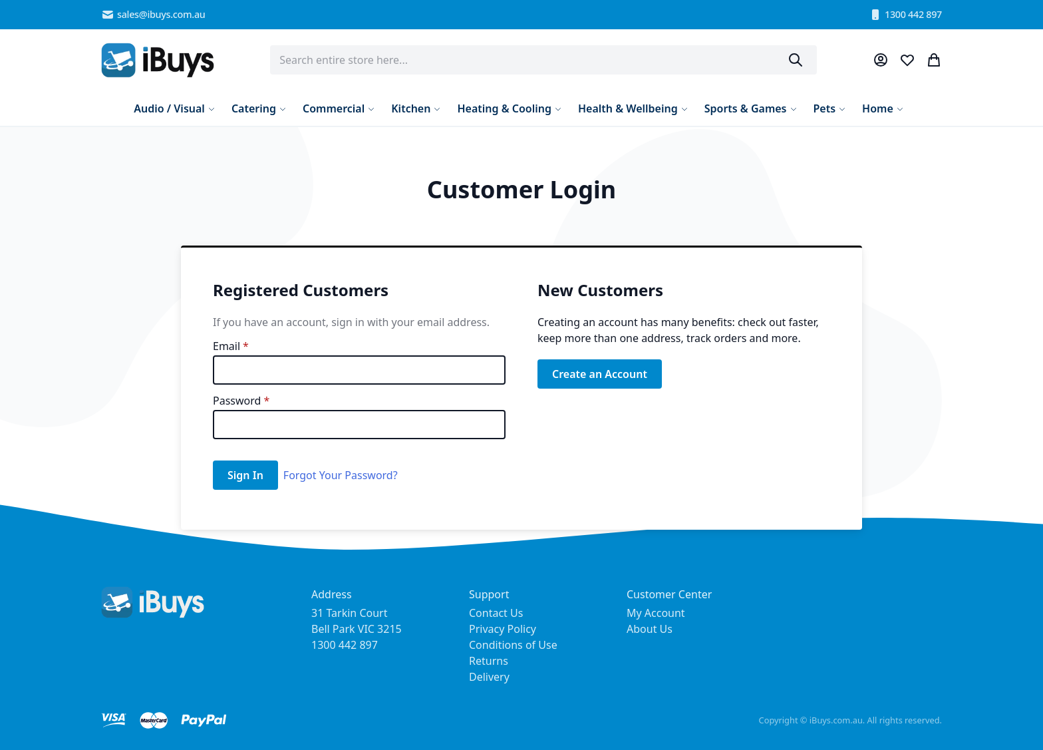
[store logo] (157, 60)
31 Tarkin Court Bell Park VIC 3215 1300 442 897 (356, 629)
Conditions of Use (513, 645)
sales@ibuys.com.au (153, 14)
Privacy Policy (502, 629)
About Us (649, 629)
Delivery (489, 676)
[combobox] (543, 60)
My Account (656, 613)
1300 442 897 (905, 14)
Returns (488, 661)
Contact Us (496, 613)
